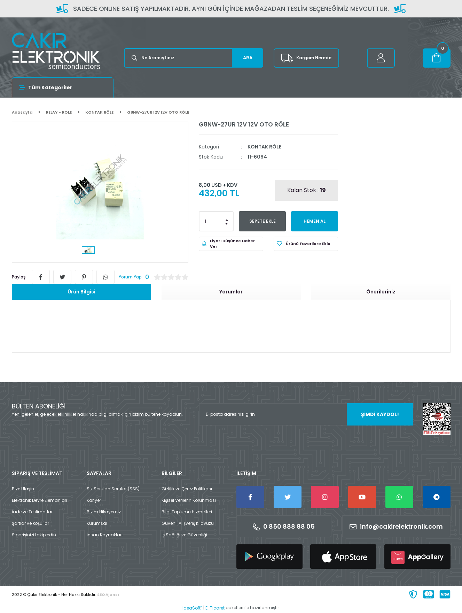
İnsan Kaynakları (105, 535)
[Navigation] (63, 87)
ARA (247, 57)
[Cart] (437, 58)
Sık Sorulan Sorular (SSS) (113, 489)
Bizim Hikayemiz (104, 512)
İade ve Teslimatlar (32, 512)
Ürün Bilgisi (81, 291)
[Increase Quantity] (227, 219)
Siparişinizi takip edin (34, 535)
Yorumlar (231, 291)
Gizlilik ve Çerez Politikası (187, 489)
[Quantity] (216, 221)
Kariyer (94, 500)
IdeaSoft (192, 608)
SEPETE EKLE (262, 221)
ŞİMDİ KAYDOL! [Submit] (380, 414)
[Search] (193, 58)
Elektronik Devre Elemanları (39, 500)
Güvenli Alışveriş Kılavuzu (188, 523)
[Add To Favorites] (306, 244)
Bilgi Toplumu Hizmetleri (187, 512)
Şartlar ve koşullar (30, 523)
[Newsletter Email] (306, 414)
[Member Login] (381, 58)
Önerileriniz (381, 291)
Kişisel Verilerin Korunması (189, 500)
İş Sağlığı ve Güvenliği (184, 535)
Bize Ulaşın (23, 489)
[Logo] (56, 50)
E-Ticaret (215, 608)
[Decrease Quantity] (227, 223)
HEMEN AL (315, 221)
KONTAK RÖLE (264, 146)
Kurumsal (97, 523)
